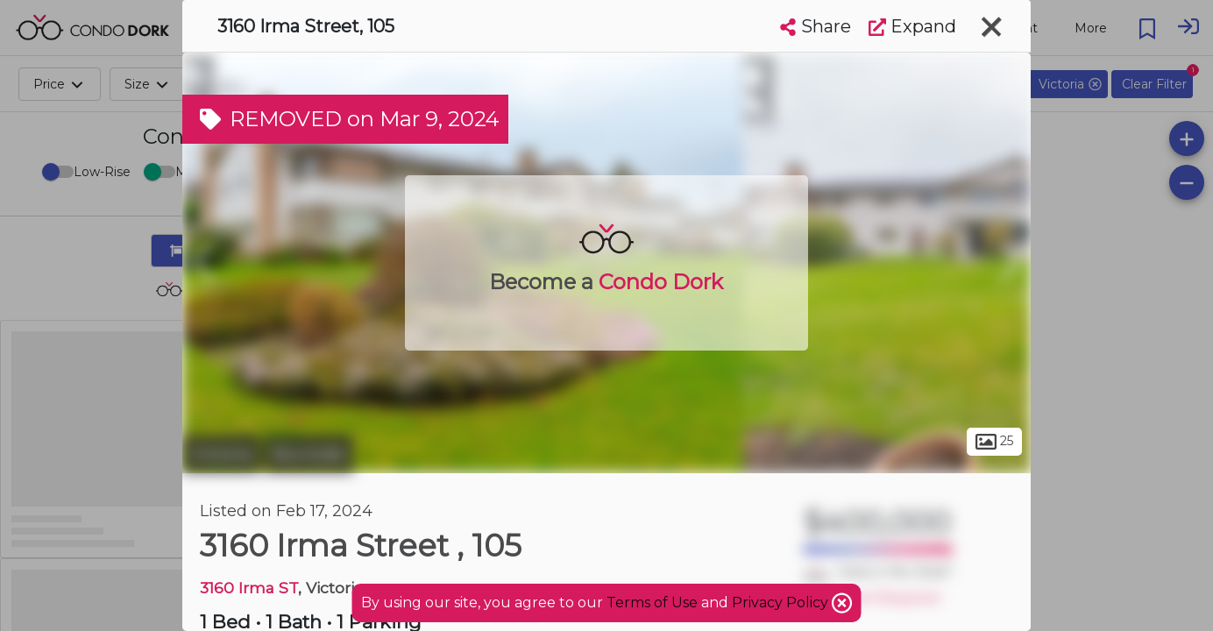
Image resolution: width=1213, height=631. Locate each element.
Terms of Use (652, 602)
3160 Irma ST (249, 587)
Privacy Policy (782, 602)
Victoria (221, 454)
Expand (912, 26)
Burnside (308, 454)
